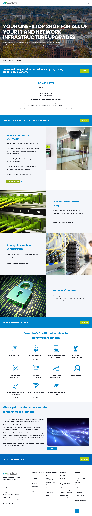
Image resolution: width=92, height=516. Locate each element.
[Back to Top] (77, 511)
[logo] (10, 473)
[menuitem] (28, 3)
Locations (5, 494)
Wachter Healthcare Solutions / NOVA (12, 499)
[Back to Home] (10, 3)
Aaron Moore (48, 93)
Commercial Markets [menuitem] (38, 472)
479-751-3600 (48, 95)
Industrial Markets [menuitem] (51, 472)
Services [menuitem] (77, 472)
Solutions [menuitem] (63, 472)
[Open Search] (88, 3)
